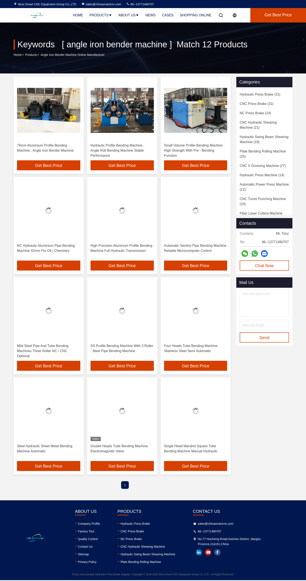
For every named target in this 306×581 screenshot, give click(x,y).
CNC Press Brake (150, 532)
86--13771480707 (140, 4)
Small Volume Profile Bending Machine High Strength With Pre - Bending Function (193, 150)
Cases (167, 15)
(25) (263, 153)
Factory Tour (95, 532)
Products (100, 15)
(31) (260, 94)
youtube (236, 553)
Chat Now (264, 265)
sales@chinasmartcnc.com (101, 4)
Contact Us (94, 547)
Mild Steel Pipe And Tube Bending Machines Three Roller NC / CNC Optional (42, 351)
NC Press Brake (149, 540)
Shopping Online (195, 15)
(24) (255, 113)
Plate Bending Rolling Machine (159, 562)
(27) (263, 166)
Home (78, 15)
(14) (262, 175)
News (150, 15)
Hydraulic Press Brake (154, 524)
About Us (128, 15)
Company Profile (98, 524)
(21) (258, 125)
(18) (264, 139)
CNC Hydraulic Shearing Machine (161, 547)
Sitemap (92, 555)
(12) (264, 187)
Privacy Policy (96, 562)
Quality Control (97, 540)
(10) (263, 201)
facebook (245, 553)
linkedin (227, 553)
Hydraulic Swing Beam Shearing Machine (166, 555)
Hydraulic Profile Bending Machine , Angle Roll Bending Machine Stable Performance (117, 150)
